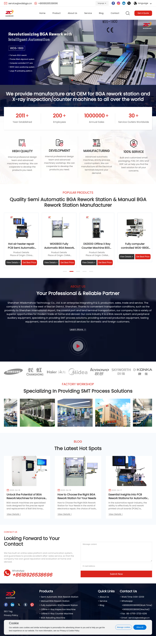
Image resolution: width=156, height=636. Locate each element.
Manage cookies (123, 627)
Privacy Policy (11, 615)
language (101, 3)
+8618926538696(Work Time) (137, 605)
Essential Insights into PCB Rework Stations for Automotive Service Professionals (128, 498)
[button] (72, 80)
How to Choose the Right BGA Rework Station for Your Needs (76, 496)
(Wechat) (144, 609)
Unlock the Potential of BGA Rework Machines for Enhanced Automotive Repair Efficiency (27, 498)
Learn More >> (78, 329)
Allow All (139, 627)
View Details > (14, 514)
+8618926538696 (48, 3)
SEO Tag (8, 611)
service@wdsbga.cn (20, 3)
